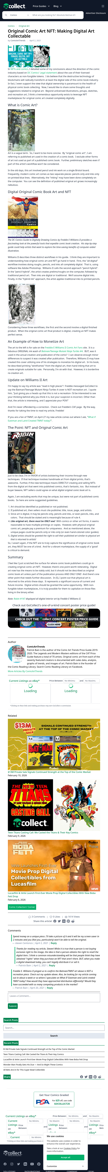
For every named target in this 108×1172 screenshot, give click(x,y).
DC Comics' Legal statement (42, 72)
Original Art (24, 26)
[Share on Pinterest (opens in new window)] (68, 921)
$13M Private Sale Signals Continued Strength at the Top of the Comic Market (49, 772)
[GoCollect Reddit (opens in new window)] (45, 1164)
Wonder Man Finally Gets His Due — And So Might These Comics (33, 1064)
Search (54, 1035)
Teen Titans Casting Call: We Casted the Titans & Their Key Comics (43, 832)
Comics (11, 26)
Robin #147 (19, 598)
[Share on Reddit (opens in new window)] (73, 921)
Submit (13, 1006)
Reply (54, 943)
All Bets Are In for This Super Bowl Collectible (24, 1069)
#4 (62, 351)
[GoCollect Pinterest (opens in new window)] (38, 1164)
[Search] (56, 15)
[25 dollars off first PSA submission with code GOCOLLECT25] (54, 1102)
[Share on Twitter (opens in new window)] (59, 921)
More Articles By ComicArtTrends (25, 671)
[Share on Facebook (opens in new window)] (55, 921)
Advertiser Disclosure (96, 13)
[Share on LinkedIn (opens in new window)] (64, 921)
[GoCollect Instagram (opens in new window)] (12, 1164)
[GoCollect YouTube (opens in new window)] (32, 1164)
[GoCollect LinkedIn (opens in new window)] (25, 1164)
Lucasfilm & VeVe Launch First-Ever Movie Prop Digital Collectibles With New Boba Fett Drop (51, 895)
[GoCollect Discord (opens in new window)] (52, 1164)
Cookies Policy (87, 1148)
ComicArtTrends (18, 40)
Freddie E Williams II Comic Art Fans (64, 347)
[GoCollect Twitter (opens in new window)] (18, 1164)
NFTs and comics (19, 69)
